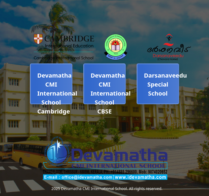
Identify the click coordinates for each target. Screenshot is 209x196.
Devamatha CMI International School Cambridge (57, 93)
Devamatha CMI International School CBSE (111, 93)
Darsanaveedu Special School (165, 84)
